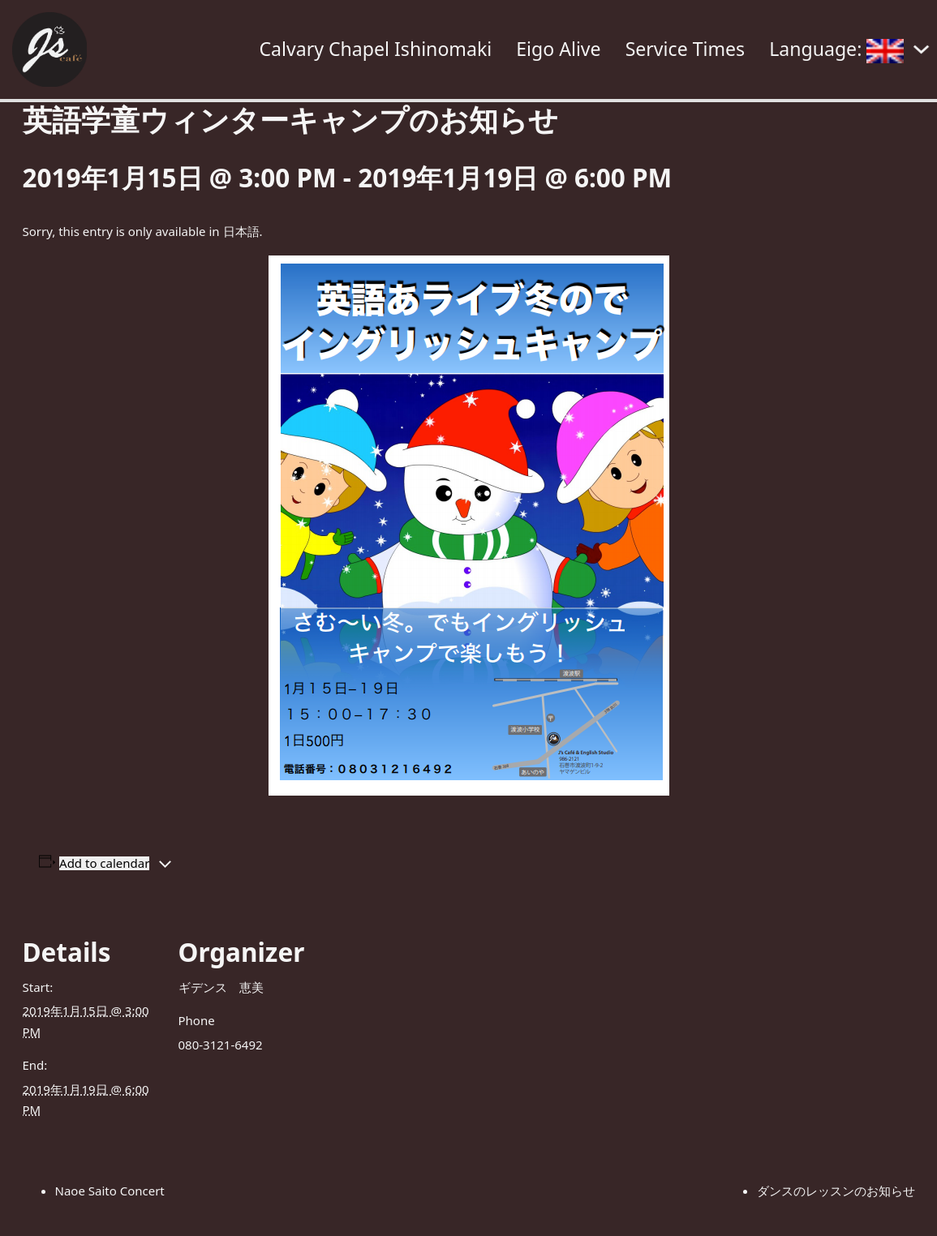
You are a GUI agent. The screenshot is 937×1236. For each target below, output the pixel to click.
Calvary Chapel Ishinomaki (375, 49)
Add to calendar (104, 863)
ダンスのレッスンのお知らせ (836, 1190)
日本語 (241, 231)
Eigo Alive (558, 49)
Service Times (685, 49)
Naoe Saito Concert (110, 1190)
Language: (836, 49)
